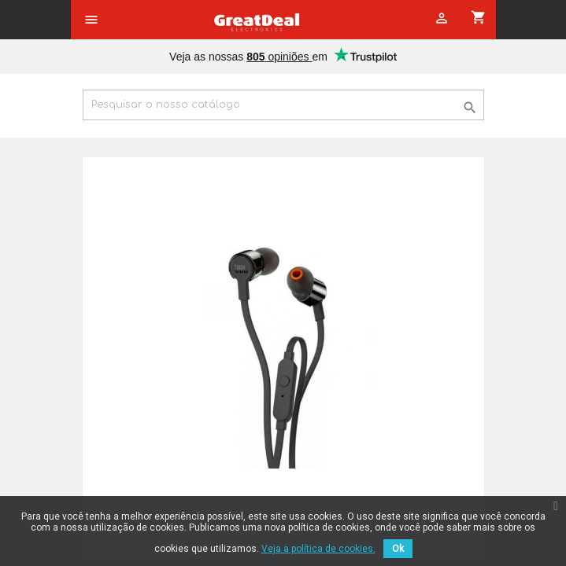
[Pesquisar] (283, 105)
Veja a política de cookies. (318, 548)
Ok (398, 548)
